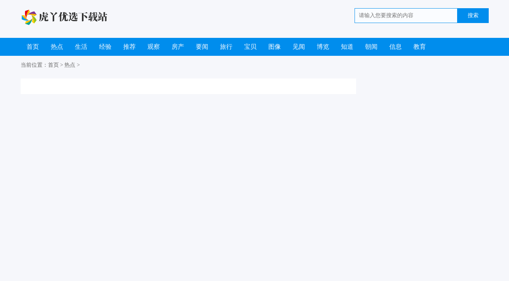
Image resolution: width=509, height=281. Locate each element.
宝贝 (250, 46)
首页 (33, 46)
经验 (105, 46)
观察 (153, 46)
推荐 (129, 46)
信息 (395, 46)
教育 (419, 46)
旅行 (226, 46)
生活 (81, 46)
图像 (274, 46)
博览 (323, 46)
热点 (57, 46)
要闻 (202, 46)
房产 (178, 46)
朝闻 (371, 46)
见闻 (299, 46)
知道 (347, 46)
